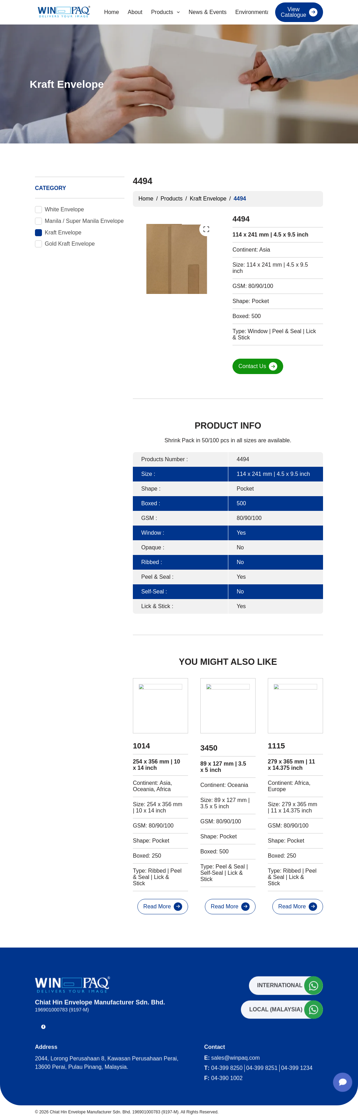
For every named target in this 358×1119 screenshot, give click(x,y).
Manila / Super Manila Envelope (84, 221)
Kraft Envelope (63, 232)
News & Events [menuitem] (207, 12)
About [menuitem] (135, 12)
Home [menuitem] (111, 12)
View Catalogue (293, 12)
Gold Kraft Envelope (70, 244)
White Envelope (64, 209)
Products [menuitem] (166, 12)
